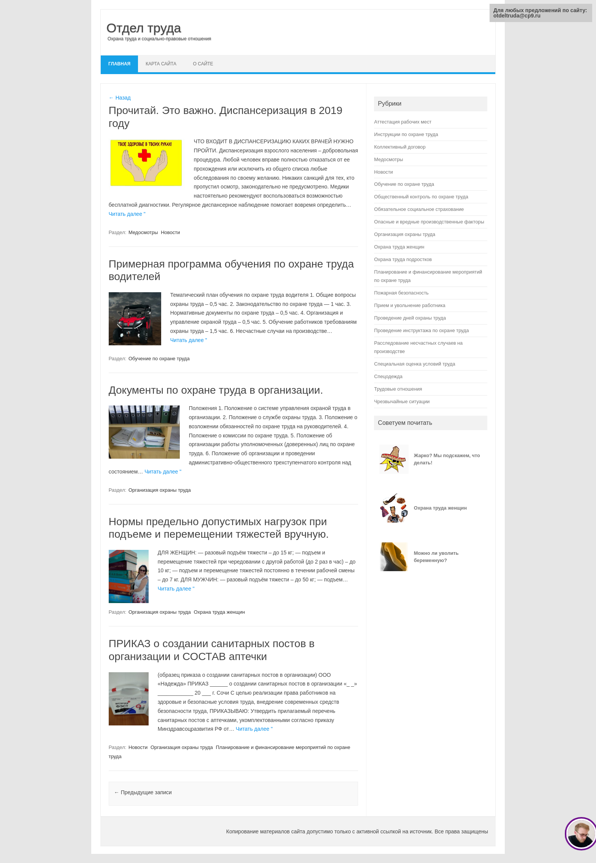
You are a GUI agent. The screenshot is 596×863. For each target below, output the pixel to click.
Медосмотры (143, 232)
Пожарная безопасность (401, 293)
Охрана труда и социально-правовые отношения (159, 38)
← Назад (120, 98)
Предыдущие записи (143, 792)
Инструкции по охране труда (406, 134)
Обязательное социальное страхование (419, 209)
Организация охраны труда (159, 490)
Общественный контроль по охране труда (421, 197)
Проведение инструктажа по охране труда (421, 330)
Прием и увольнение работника (409, 305)
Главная (119, 64)
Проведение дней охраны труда (410, 318)
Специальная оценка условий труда (414, 364)
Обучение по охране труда (159, 358)
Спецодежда (388, 376)
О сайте (203, 64)
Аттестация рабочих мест (402, 122)
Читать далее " (127, 214)
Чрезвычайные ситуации (402, 401)
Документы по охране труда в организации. (216, 390)
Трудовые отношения (398, 389)
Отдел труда (143, 28)
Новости (170, 232)
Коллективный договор (399, 147)
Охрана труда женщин (219, 612)
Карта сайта (161, 64)
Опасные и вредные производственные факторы (429, 222)
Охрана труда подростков (403, 259)
